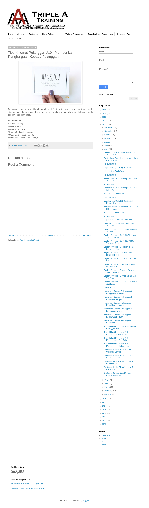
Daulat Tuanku (110, 288)
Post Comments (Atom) (29, 240)
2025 (104, 110)
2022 (104, 121)
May (106, 380)
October (108, 135)
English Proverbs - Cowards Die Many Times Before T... (119, 271)
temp (104, 445)
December (109, 127)
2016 (104, 410)
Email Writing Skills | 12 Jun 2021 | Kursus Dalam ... (118, 202)
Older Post (87, 236)
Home (10, 34)
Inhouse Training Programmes (70, 34)
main (104, 439)
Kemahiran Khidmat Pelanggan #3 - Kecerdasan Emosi (118, 310)
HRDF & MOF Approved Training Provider (27, 484)
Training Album (14, 39)
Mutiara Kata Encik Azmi (114, 171)
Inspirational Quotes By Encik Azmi (118, 168)
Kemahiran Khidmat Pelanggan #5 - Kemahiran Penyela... (118, 298)
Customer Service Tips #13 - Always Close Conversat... (119, 356)
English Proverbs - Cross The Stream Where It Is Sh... (119, 265)
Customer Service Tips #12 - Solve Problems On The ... (118, 362)
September (109, 138)
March (107, 387)
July (106, 145)
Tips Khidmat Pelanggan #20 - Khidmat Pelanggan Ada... (120, 327)
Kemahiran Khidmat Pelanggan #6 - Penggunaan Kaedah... (118, 292)
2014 (104, 417)
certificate (106, 435)
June (106, 149)
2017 (104, 406)
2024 (104, 113)
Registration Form (124, 34)
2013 (104, 420)
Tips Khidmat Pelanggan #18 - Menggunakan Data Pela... (116, 339)
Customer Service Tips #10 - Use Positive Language (117, 374)
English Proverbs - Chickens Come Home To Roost (118, 254)
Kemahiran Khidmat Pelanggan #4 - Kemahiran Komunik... (118, 304)
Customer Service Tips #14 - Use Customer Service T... (117, 351)
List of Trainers (48, 34)
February (108, 390)
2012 (104, 424)
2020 (104, 399)
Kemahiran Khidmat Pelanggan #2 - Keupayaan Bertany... (118, 316)
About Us (21, 34)
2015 (104, 413)
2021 (104, 124)
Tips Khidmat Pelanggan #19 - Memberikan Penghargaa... (116, 333)
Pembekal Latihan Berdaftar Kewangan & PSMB (29, 489)
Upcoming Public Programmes (100, 34)
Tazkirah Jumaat (110, 184)
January (108, 394)
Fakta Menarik (110, 164)
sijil (103, 442)
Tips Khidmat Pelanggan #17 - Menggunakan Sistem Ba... (116, 345)
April (106, 383)
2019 (104, 402)
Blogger (85, 501)
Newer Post (13, 236)
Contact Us (33, 34)
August (107, 142)
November (109, 131)
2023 (104, 117)
